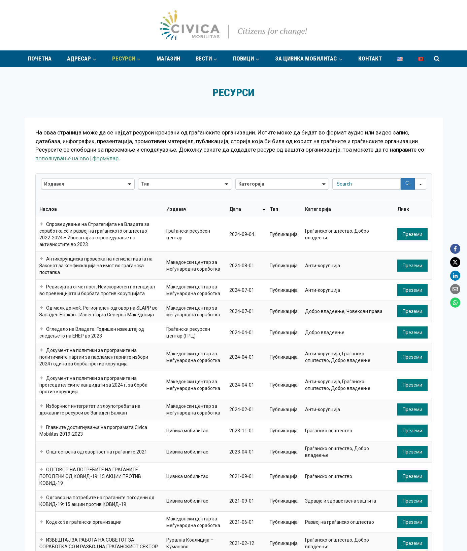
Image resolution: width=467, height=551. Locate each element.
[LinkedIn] (455, 276)
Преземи (412, 234)
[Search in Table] (366, 184)
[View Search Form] (437, 59)
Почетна (40, 58)
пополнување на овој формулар (77, 158)
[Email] (455, 289)
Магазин (168, 58)
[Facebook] (455, 249)
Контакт (370, 58)
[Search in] (420, 184)
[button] (88, 184)
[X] (455, 262)
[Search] (408, 184)
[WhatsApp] (455, 303)
